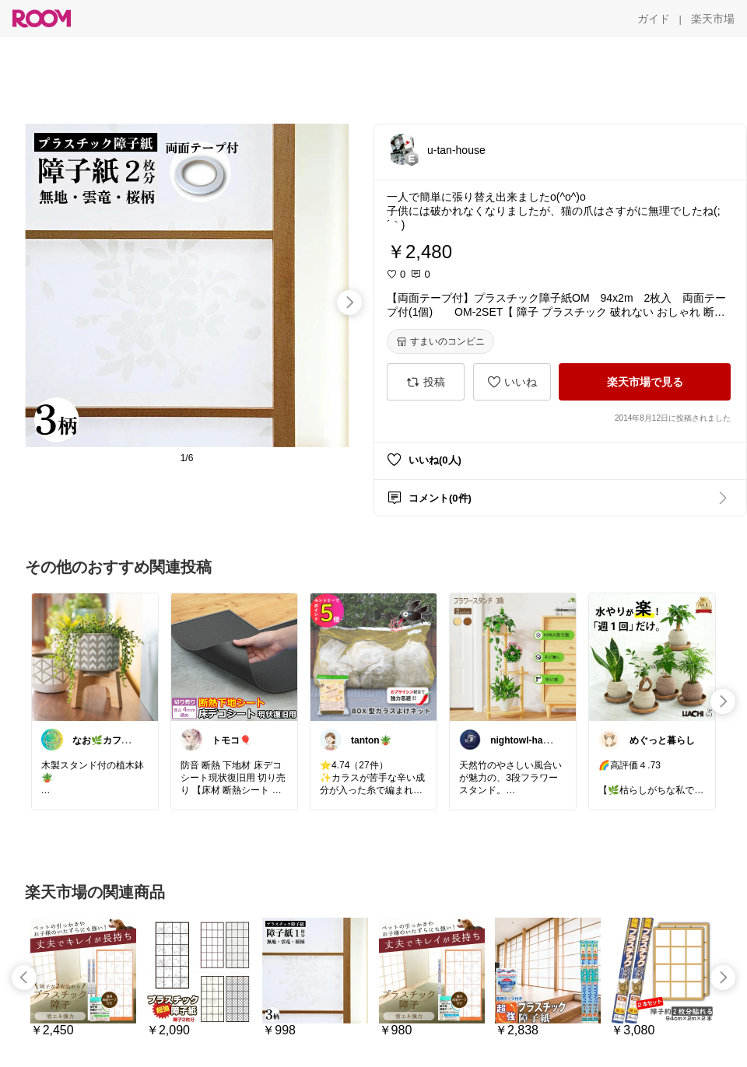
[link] (95, 656)
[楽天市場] (713, 19)
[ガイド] (653, 19)
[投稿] (426, 382)
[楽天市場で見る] (645, 382)
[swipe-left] (24, 977)
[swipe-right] (349, 302)
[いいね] (512, 382)
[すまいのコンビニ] (440, 341)
